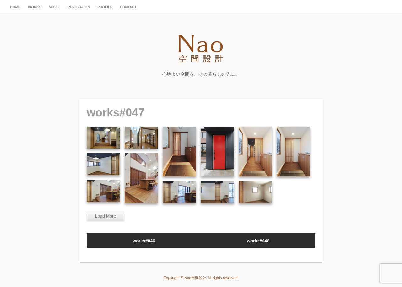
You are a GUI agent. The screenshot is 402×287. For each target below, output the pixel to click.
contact (128, 7)
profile (104, 7)
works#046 (144, 240)
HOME (15, 7)
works (34, 7)
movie (54, 7)
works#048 (258, 240)
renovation (79, 7)
